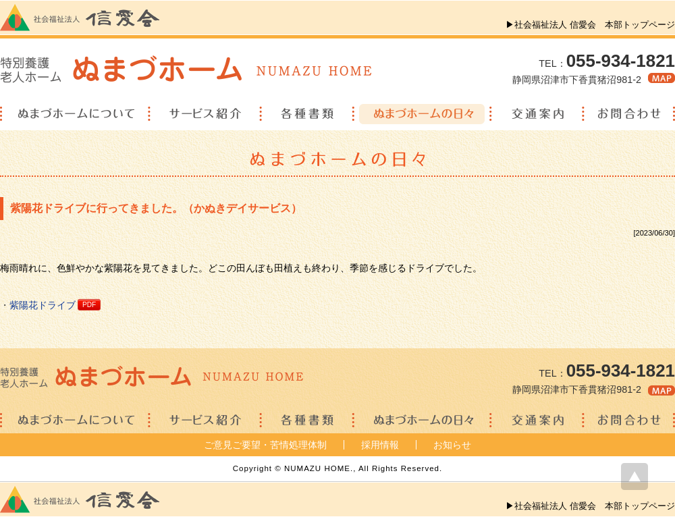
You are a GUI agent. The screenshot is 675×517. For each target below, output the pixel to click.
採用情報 (380, 445)
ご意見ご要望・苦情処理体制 (265, 445)
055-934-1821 (620, 60)
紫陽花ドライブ (42, 305)
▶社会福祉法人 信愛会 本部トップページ (590, 25)
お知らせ (452, 445)
